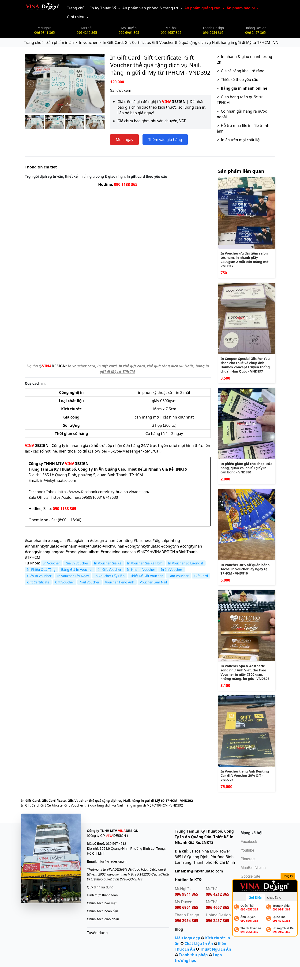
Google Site (250, 876)
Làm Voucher (179, 576)
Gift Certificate (38, 582)
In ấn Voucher (171, 569)
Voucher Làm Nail (153, 582)
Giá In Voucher (77, 563)
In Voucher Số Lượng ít (185, 563)
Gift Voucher (64, 582)
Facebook (249, 842)
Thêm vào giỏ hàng (165, 139)
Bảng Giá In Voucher (77, 569)
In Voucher (51, 563)
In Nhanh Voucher (141, 569)
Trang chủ (76, 8)
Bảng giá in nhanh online (244, 88)
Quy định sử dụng (100, 887)
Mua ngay (124, 139)
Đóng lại (288, 876)
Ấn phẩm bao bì (241, 8)
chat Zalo (274, 897)
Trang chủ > (34, 42)
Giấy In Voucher (39, 576)
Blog (179, 929)
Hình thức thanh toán (102, 895)
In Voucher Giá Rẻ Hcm (144, 563)
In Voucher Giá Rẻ (107, 563)
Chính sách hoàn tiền (102, 911)
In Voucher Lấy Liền (109, 576)
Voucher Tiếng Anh (119, 582)
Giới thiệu (75, 16)
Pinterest (248, 859)
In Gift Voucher (110, 569)
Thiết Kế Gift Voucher (146, 576)
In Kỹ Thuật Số (103, 8)
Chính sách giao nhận (103, 919)
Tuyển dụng (97, 932)
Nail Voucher (89, 582)
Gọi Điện (255, 897)
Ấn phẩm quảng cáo (202, 8)
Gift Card (201, 576)
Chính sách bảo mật (101, 903)
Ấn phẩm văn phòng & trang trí (150, 8)
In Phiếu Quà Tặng (41, 569)
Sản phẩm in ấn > (61, 42)
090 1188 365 (125, 184)
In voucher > (90, 42)
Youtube (247, 850)
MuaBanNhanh (253, 868)
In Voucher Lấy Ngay (73, 576)
